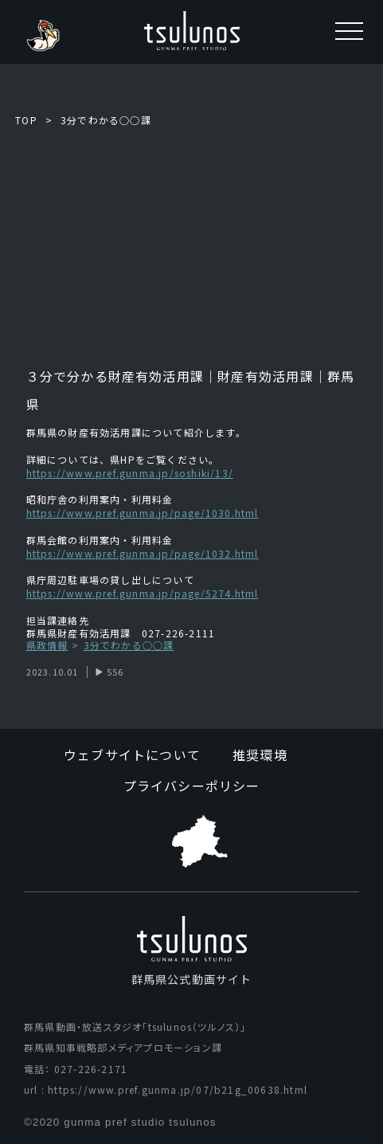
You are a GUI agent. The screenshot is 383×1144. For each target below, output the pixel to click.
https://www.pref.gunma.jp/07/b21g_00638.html (177, 1089)
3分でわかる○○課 (106, 120)
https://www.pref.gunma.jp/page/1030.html (142, 512)
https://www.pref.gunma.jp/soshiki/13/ (129, 473)
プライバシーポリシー (191, 785)
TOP (26, 120)
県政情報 (47, 646)
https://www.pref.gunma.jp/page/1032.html (142, 553)
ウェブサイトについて (132, 754)
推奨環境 (260, 754)
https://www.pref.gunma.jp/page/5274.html (142, 593)
